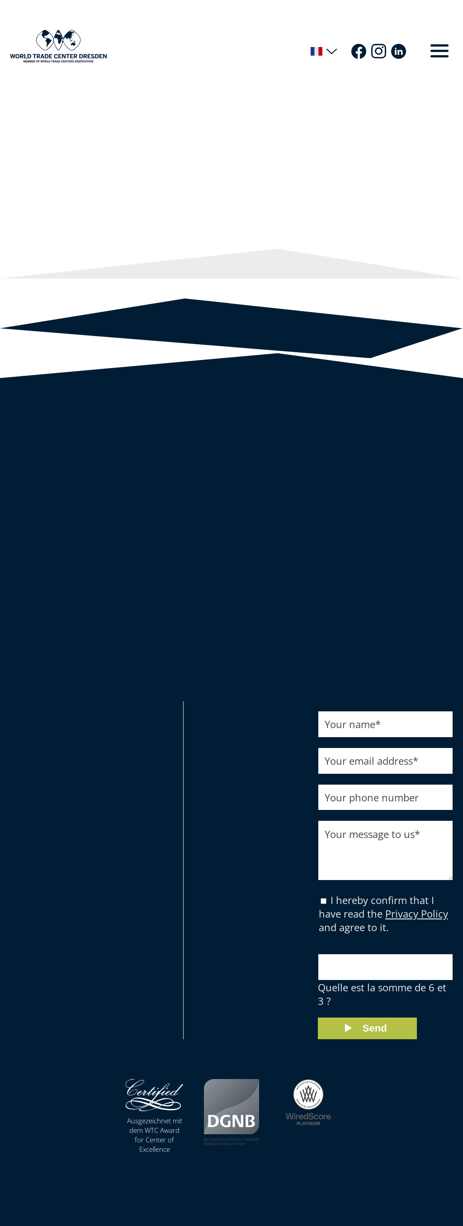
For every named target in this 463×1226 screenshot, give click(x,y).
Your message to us (372, 834)
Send (375, 1035)
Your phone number (372, 797)
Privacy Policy (416, 921)
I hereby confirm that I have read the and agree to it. (383, 920)
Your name (353, 724)
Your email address (371, 760)
